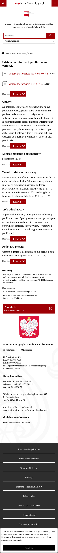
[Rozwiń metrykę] (18, 94)
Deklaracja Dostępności (29, 505)
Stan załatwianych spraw (29, 449)
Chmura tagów (29, 515)
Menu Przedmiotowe (16, 53)
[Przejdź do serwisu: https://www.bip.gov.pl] (29, 3)
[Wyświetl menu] (55, 3)
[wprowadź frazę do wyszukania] (24, 36)
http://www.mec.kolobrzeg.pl (34, 410)
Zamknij (29, 547)
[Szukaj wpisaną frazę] (50, 36)
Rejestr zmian (29, 496)
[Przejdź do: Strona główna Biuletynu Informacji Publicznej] (2, 53)
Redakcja (29, 477)
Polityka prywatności (29, 524)
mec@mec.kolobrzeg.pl (21, 407)
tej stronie (44, 534)
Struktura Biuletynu (29, 468)
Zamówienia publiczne (29, 458)
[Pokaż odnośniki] (3, 3)
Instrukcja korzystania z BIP (29, 486)
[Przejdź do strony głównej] (29, 20)
